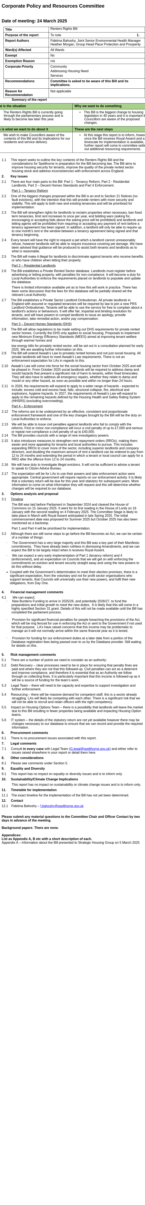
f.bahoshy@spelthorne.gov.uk (62, 806)
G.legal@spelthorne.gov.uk (90, 749)
